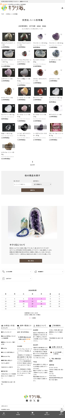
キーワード (17, 181)
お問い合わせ (4, 406)
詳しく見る (31, 261)
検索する (32, 190)
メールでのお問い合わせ (55, 353)
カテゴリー (36, 181)
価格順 (39, 26)
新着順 (44, 26)
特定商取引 (5, 409)
